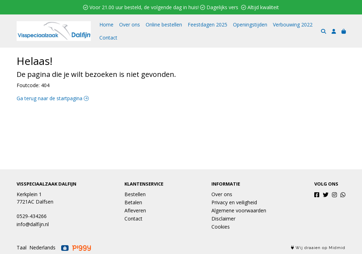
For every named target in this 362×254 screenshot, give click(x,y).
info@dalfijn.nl (33, 224)
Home (106, 24)
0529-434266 (32, 216)
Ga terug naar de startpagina (53, 98)
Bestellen (135, 194)
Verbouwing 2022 (293, 24)
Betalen (133, 202)
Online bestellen (164, 24)
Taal (22, 247)
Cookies (220, 226)
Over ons (129, 24)
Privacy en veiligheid (234, 202)
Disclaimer (223, 218)
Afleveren (135, 210)
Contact (108, 37)
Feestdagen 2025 (207, 24)
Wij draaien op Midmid (318, 248)
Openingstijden (250, 24)
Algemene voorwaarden (238, 210)
